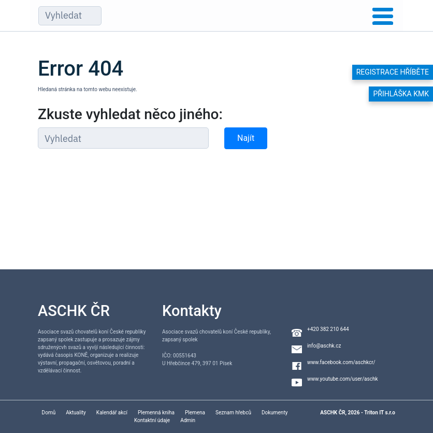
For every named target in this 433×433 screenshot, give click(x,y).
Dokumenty (274, 412)
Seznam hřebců (233, 412)
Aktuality (76, 412)
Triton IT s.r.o (379, 412)
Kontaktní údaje (152, 420)
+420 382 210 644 (328, 329)
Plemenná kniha (156, 412)
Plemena (195, 412)
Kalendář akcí (111, 412)
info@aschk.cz (324, 346)
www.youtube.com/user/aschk (342, 379)
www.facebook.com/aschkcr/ (341, 362)
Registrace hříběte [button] (392, 72)
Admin (187, 420)
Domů (49, 412)
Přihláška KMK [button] (401, 94)
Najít (245, 138)
